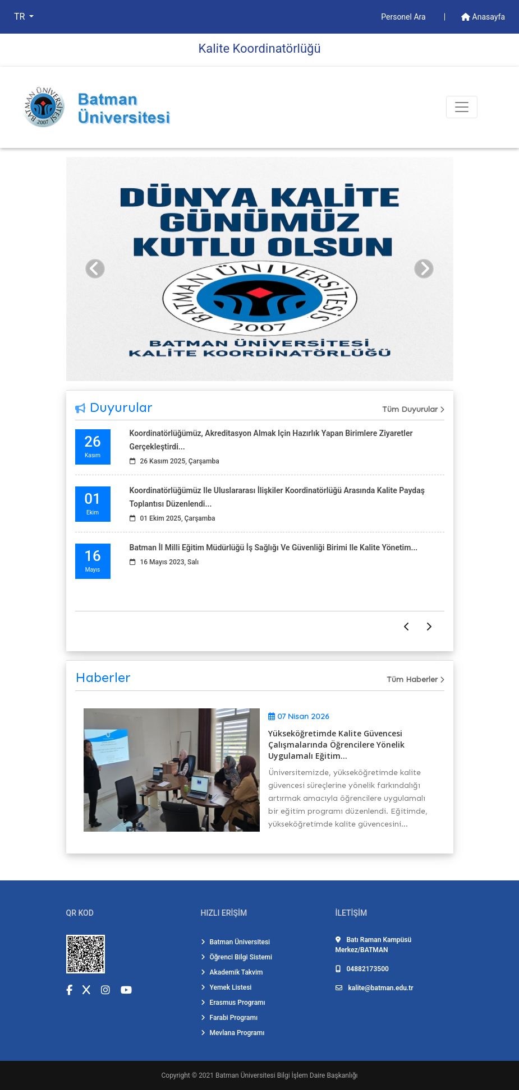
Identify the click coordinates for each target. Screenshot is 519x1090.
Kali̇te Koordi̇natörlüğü (259, 48)
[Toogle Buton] (461, 107)
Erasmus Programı (233, 1002)
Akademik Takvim (232, 972)
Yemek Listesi (226, 987)
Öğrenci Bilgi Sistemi (237, 957)
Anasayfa (483, 16)
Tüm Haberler (415, 679)
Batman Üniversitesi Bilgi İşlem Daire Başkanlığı (286, 1075)
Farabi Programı (229, 1018)
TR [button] (20, 16)
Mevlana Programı (233, 1033)
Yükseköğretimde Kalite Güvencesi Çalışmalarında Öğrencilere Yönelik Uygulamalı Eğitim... (336, 744)
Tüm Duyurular (413, 409)
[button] (95, 269)
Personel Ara (404, 16)
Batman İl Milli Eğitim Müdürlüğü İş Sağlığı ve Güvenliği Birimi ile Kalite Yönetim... (274, 547)
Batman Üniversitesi (235, 942)
